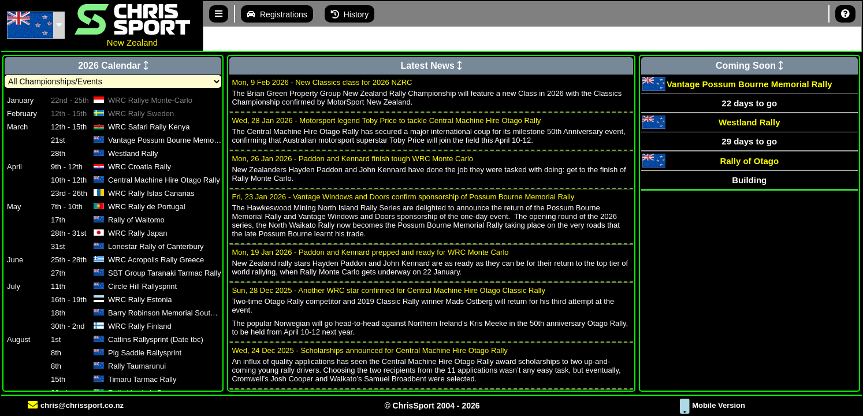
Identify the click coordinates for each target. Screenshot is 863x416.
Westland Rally (749, 122)
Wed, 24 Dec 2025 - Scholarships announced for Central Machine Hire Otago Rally (369, 350)
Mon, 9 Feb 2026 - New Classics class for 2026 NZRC (322, 82)
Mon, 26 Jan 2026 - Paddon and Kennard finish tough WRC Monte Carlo (352, 158)
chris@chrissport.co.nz (76, 405)
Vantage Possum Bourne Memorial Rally (749, 84)
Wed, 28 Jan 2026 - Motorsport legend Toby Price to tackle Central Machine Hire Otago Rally (386, 120)
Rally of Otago (749, 161)
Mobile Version (712, 405)
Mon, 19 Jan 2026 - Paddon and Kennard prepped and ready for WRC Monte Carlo (370, 252)
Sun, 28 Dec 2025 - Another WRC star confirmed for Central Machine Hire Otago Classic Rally (388, 290)
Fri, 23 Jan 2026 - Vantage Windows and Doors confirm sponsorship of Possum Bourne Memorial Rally (403, 196)
